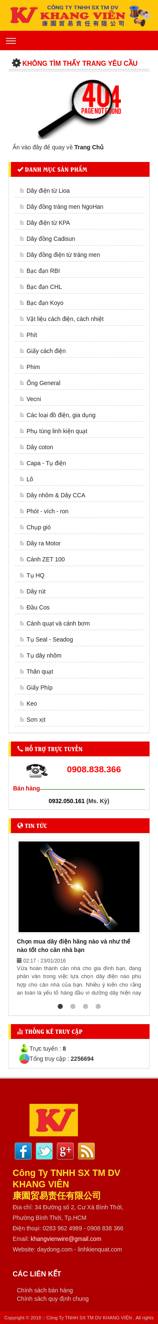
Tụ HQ (35, 575)
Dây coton (40, 447)
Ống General (43, 383)
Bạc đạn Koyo (45, 302)
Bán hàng (26, 788)
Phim (33, 367)
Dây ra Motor (44, 543)
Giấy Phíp (40, 687)
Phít (32, 335)
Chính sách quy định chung (53, 1298)
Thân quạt (40, 671)
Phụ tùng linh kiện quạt (57, 431)
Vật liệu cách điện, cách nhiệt (65, 318)
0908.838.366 (94, 769)
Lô (30, 479)
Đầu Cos (38, 607)
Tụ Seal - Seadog (50, 639)
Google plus (65, 1151)
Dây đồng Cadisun (51, 238)
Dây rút (36, 591)
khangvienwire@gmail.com (66, 1238)
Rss (86, 1151)
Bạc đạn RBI (43, 270)
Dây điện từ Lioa (48, 190)
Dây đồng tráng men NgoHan (65, 206)
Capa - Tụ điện (46, 463)
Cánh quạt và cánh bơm (58, 623)
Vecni (34, 399)
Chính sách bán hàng (45, 1290)
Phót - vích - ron (48, 511)
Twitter (44, 1151)
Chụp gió (39, 527)
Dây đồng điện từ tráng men (63, 254)
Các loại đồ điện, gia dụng (61, 415)
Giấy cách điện (46, 351)
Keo (32, 703)
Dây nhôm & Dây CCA (56, 495)
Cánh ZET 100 (46, 559)
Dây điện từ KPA (48, 222)
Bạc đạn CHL (44, 286)
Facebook (23, 1151)
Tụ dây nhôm (44, 655)
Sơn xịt (36, 719)
